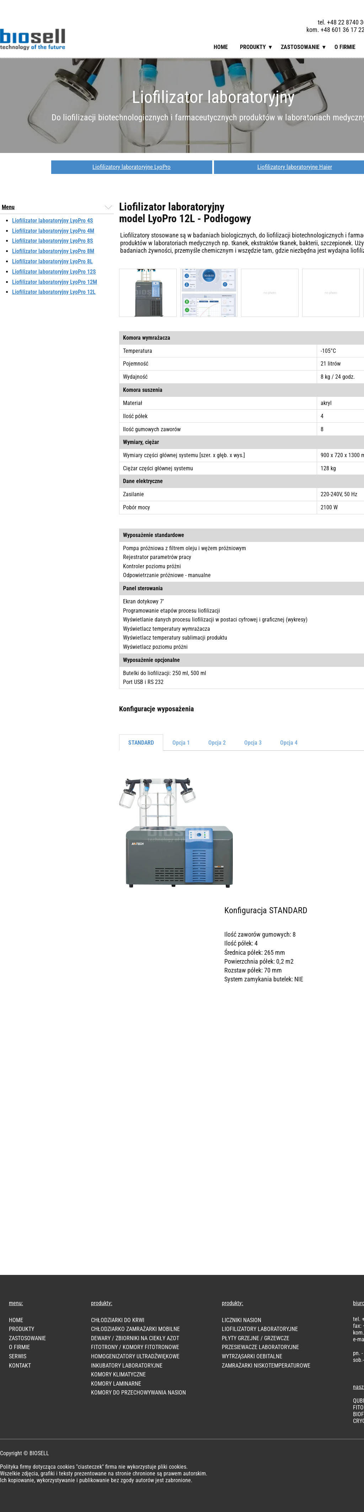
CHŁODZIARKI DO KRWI (117, 1320)
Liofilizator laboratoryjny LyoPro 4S (52, 220)
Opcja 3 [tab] (253, 742)
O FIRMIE (19, 1347)
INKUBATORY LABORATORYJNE (126, 1365)
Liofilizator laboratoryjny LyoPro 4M (53, 231)
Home (221, 47)
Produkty (253, 47)
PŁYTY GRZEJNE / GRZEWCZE (255, 1338)
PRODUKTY (21, 1329)
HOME (16, 1320)
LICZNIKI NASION (241, 1320)
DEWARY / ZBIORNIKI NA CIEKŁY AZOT (135, 1338)
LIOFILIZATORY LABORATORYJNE (260, 1329)
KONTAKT (20, 1365)
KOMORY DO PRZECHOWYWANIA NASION (138, 1392)
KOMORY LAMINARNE (116, 1383)
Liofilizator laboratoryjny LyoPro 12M (54, 282)
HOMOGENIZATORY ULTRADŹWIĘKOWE (135, 1356)
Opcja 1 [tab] (181, 742)
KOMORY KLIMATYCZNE (118, 1374)
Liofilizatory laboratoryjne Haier (294, 166)
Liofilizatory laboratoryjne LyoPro (131, 166)
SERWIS (17, 1356)
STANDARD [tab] (141, 742)
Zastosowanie (300, 47)
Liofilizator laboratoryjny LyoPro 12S (54, 271)
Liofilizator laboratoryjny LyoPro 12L (54, 292)
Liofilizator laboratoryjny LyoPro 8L (52, 261)
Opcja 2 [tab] (217, 742)
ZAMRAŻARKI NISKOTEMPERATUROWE (266, 1365)
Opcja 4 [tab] (289, 742)
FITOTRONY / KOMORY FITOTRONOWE (135, 1347)
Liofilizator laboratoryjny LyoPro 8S (52, 240)
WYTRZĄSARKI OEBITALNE (252, 1356)
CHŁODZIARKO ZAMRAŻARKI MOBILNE (135, 1329)
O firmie (344, 47)
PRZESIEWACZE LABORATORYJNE (260, 1347)
